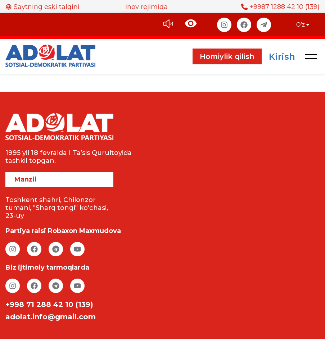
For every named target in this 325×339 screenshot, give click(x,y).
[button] (311, 56)
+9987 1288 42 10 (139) (280, 7)
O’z (303, 25)
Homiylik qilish (227, 56)
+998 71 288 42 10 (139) (49, 304)
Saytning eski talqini (42, 7)
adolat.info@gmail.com (50, 316)
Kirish (282, 56)
